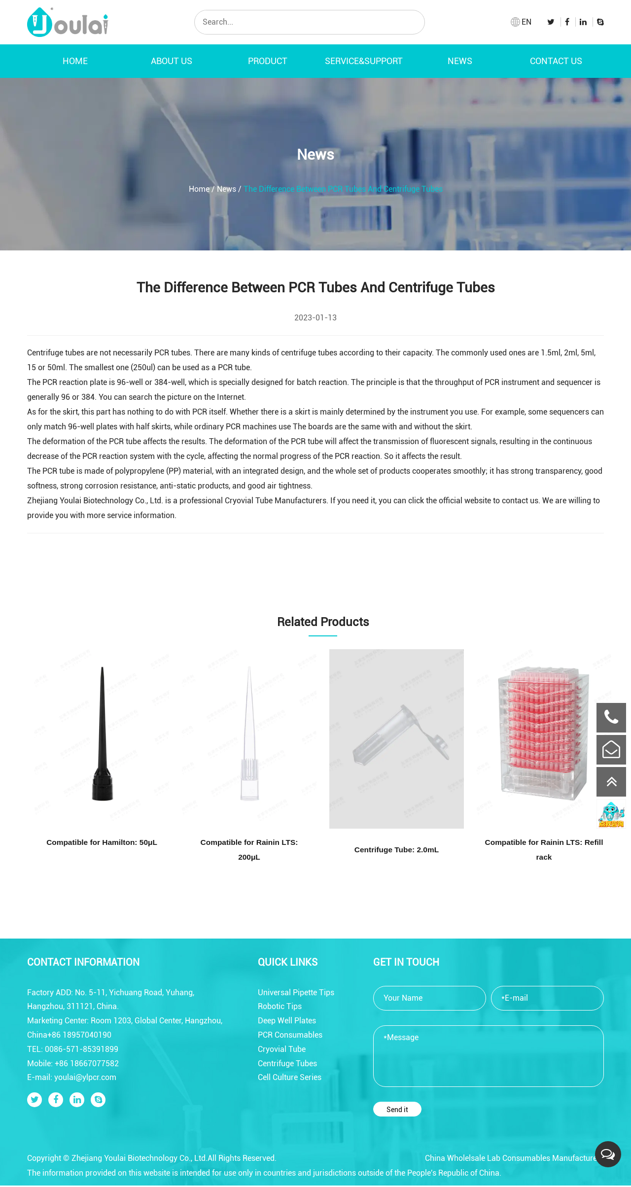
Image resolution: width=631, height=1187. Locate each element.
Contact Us (556, 61)
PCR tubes (172, 352)
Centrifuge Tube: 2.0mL (397, 850)
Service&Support (364, 61)
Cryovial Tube (282, 1050)
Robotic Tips (280, 1007)
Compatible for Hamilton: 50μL (101, 843)
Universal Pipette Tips (296, 993)
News (460, 61)
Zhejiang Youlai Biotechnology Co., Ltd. (95, 500)
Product (267, 61)
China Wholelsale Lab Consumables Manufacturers (514, 1159)
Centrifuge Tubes (287, 1064)
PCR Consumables (290, 1036)
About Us (171, 61)
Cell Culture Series (289, 1078)
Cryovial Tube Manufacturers (275, 500)
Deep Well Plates (287, 1022)
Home (75, 61)
